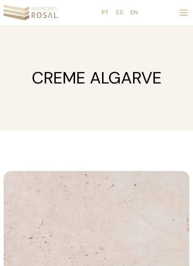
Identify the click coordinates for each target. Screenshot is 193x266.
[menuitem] (105, 12)
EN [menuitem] (134, 12)
